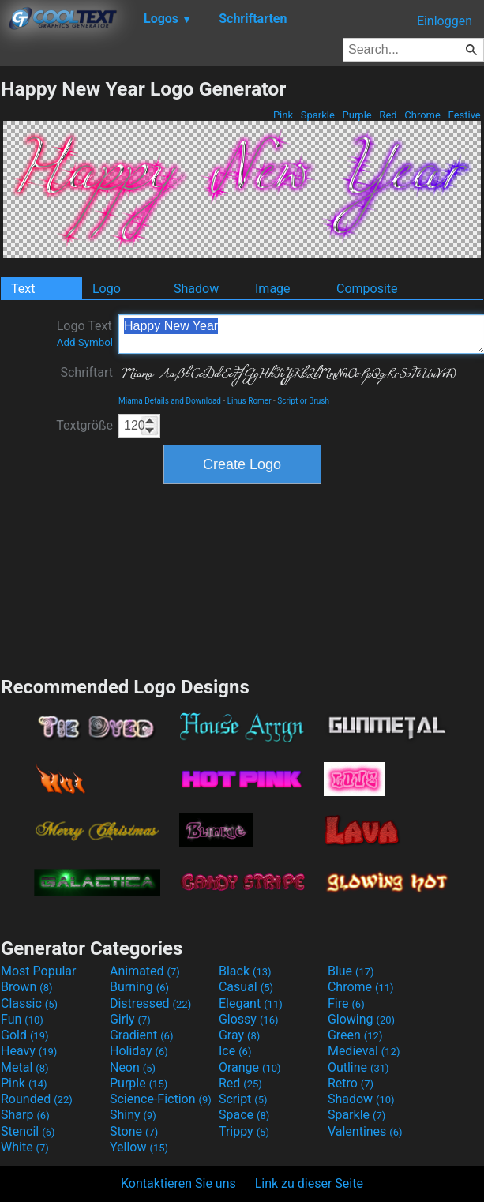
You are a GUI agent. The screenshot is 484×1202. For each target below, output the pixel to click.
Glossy (249, 1019)
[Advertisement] (242, 578)
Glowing (361, 1019)
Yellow (139, 1147)
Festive (464, 115)
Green (355, 1034)
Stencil (27, 1131)
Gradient (141, 1034)
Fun (22, 1019)
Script (243, 1098)
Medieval (364, 1050)
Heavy (29, 1050)
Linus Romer (249, 400)
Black (245, 971)
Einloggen (444, 20)
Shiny (133, 1114)
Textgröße (84, 425)
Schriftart (86, 372)
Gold (25, 1034)
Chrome (422, 115)
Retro (350, 1083)
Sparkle (318, 115)
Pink (283, 115)
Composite (367, 288)
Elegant (251, 1003)
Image (273, 288)
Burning (139, 986)
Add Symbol (85, 342)
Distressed (150, 1003)
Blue (351, 971)
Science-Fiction (161, 1098)
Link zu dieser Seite (309, 1183)
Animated (145, 971)
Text (23, 288)
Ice (235, 1050)
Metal (25, 1067)
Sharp (25, 1114)
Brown (26, 986)
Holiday (139, 1050)
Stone (134, 1131)
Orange (250, 1067)
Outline (358, 1067)
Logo (106, 288)
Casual (246, 986)
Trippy (244, 1131)
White (25, 1147)
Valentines (365, 1131)
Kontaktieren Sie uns (178, 1183)
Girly (130, 1019)
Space (244, 1114)
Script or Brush (303, 400)
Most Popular (39, 971)
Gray (239, 1034)
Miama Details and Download (169, 400)
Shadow (196, 288)
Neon (133, 1067)
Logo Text (85, 333)
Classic (29, 1003)
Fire (346, 1003)
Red (388, 115)
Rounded (37, 1098)
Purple (357, 115)
